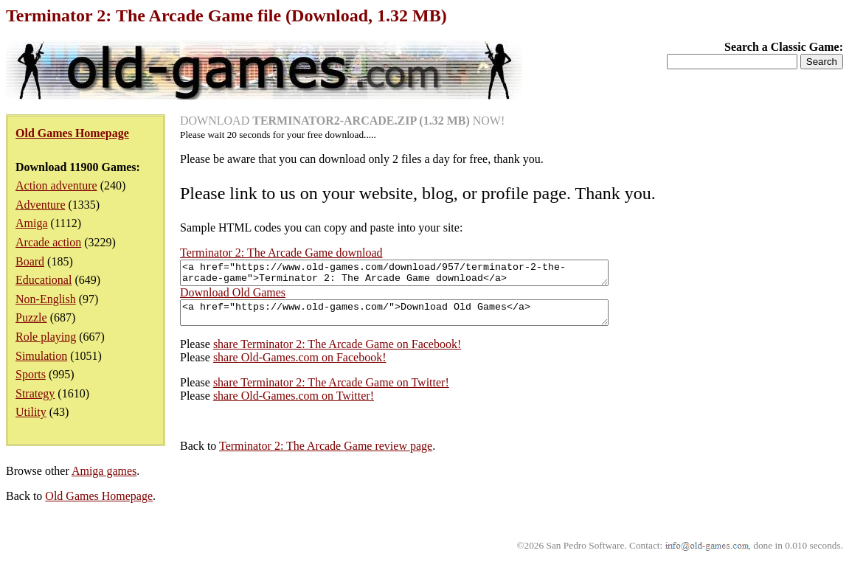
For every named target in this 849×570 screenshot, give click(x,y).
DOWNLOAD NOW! (342, 120)
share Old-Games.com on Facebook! (300, 366)
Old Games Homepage (99, 504)
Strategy (35, 393)
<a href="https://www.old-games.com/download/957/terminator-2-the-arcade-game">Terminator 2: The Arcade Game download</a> (420, 275)
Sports (30, 374)
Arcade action (48, 242)
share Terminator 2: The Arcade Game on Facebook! (337, 353)
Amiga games (104, 479)
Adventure (40, 204)
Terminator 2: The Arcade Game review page (325, 454)
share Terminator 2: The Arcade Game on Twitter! (331, 391)
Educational (43, 280)
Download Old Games (232, 297)
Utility (30, 412)
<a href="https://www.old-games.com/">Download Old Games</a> (420, 319)
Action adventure (56, 185)
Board (29, 261)
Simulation (41, 356)
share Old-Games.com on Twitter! (293, 404)
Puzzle (31, 317)
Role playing (45, 336)
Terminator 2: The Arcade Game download (281, 252)
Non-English (45, 299)
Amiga (31, 223)
